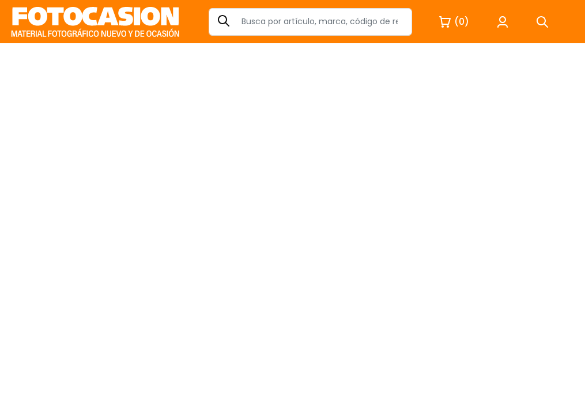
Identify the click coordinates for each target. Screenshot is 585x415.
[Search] (310, 22)
